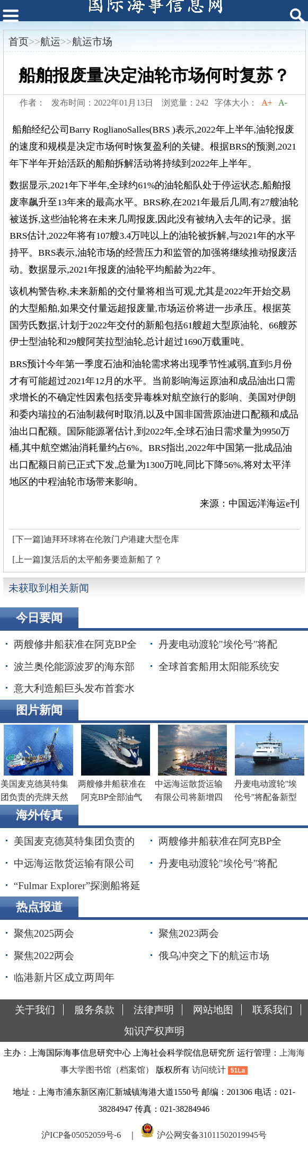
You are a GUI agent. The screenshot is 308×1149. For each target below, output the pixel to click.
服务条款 (94, 1009)
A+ (267, 102)
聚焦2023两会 (189, 933)
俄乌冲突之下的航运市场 (214, 955)
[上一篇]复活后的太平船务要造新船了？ (87, 559)
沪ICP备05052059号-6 (81, 1134)
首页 (18, 41)
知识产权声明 (154, 1031)
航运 (50, 41)
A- (283, 102)
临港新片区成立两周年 (64, 977)
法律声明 (154, 1009)
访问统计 (209, 1069)
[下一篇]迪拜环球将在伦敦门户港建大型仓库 (95, 539)
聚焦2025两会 (44, 933)
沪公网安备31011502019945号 (212, 1134)
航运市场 (92, 41)
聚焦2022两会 (44, 955)
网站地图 (213, 1009)
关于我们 (35, 1009)
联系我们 (272, 1009)
